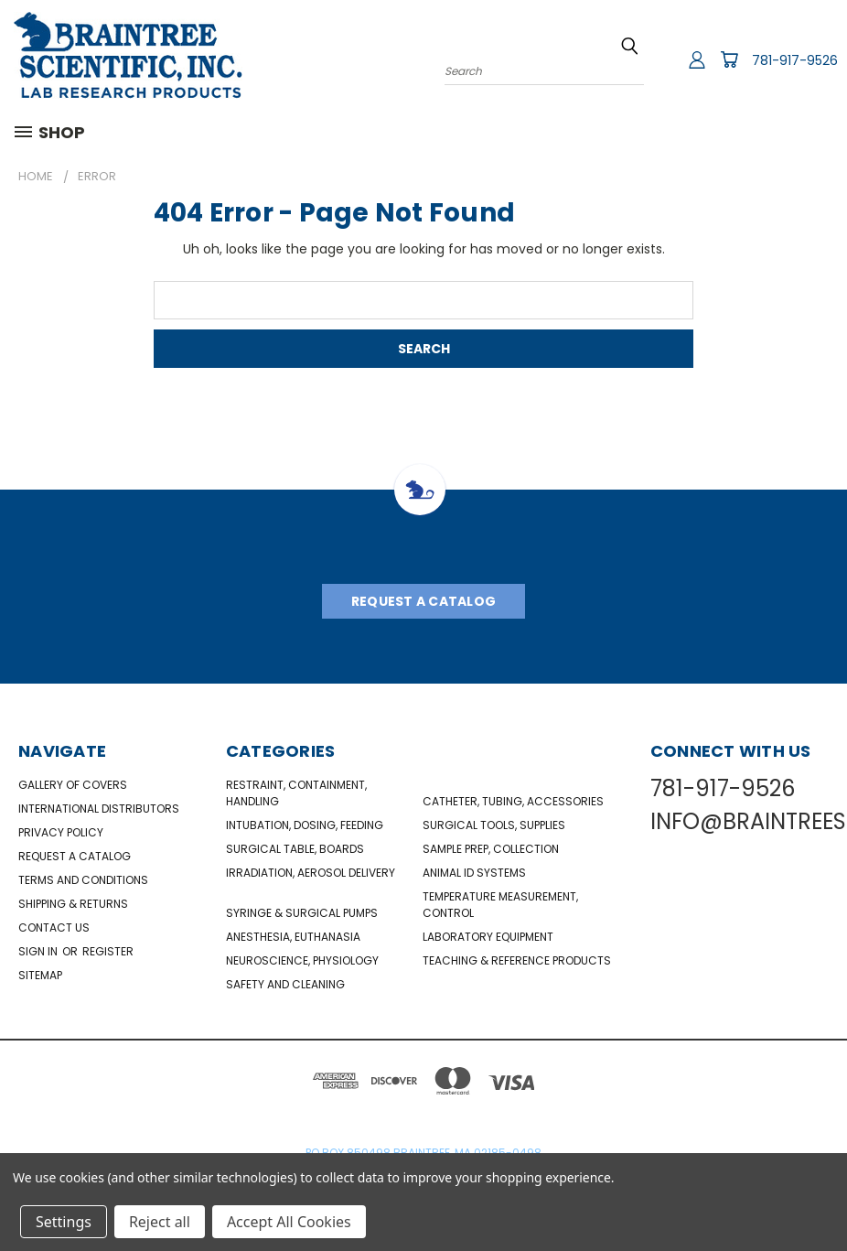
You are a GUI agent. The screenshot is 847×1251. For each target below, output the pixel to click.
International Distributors (98, 808)
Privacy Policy (60, 832)
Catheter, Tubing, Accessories (513, 801)
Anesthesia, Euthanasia (293, 936)
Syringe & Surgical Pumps (302, 913)
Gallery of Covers (72, 785)
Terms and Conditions (83, 880)
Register (108, 951)
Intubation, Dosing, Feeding (304, 825)
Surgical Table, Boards (295, 849)
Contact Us (54, 927)
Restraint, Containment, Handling (296, 793)
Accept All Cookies (289, 1222)
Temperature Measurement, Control (500, 905)
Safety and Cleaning (285, 984)
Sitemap (40, 975)
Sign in (39, 951)
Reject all (159, 1222)
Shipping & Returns (73, 903)
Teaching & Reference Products (517, 960)
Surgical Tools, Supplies (494, 825)
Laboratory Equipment (488, 936)
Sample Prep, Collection (491, 849)
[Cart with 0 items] (729, 59)
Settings (63, 1222)
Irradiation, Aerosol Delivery (310, 872)
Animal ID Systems (474, 872)
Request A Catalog (423, 601)
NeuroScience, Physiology (302, 960)
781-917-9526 (795, 60)
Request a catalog (74, 856)
